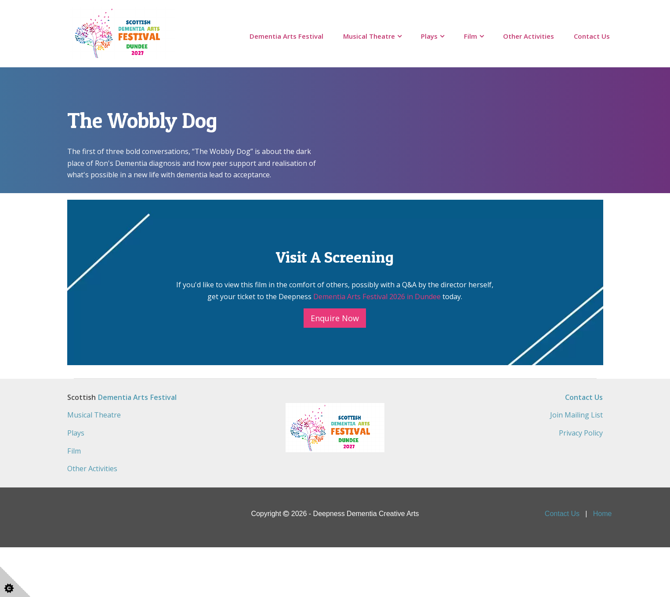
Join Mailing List (576, 465)
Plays (429, 36)
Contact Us (592, 36)
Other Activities (528, 36)
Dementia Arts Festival (286, 36)
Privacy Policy (581, 482)
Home (602, 563)
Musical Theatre (369, 36)
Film (470, 36)
